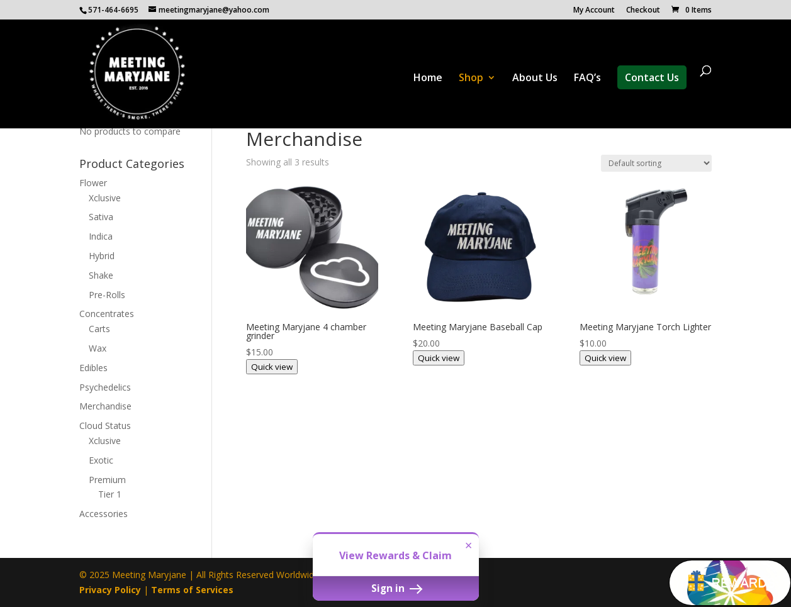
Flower (93, 183)
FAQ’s (587, 78)
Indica (101, 236)
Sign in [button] (395, 588)
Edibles (93, 368)
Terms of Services (192, 590)
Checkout (643, 10)
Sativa (101, 217)
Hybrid (102, 256)
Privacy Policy (110, 590)
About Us (535, 78)
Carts (99, 329)
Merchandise (105, 406)
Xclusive (105, 198)
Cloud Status (105, 426)
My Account (594, 10)
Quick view (272, 366)
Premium (107, 480)
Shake (101, 275)
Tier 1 (109, 494)
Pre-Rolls (107, 295)
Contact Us (652, 77)
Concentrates (106, 314)
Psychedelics (105, 387)
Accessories (103, 514)
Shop (471, 78)
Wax (97, 348)
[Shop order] (656, 163)
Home (427, 78)
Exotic (101, 460)
